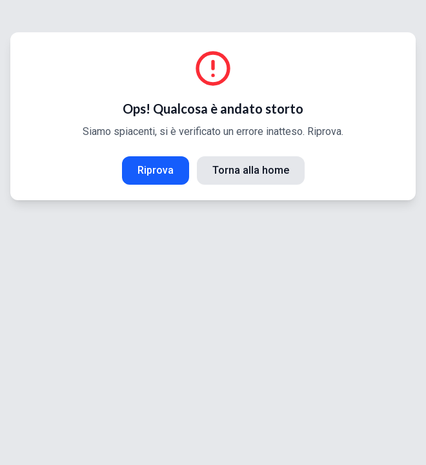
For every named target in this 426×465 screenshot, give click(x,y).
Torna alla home (250, 170)
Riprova (155, 170)
